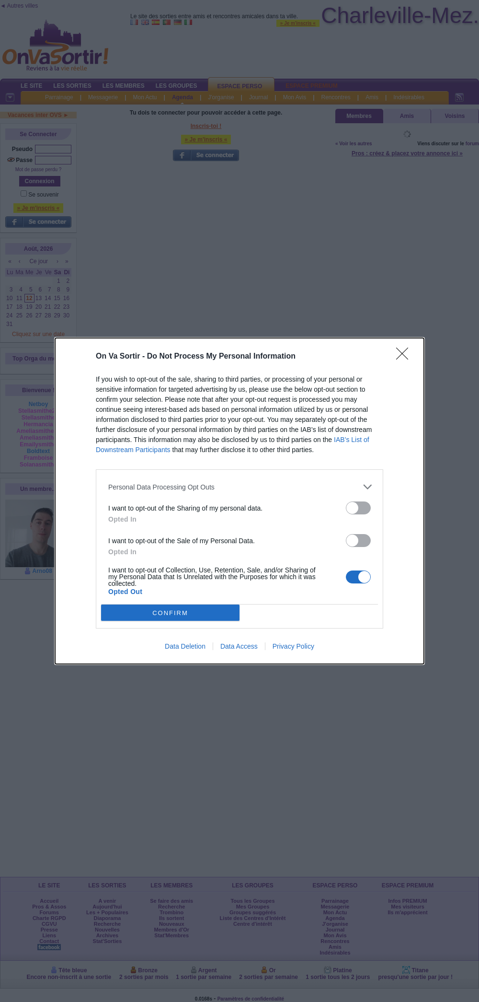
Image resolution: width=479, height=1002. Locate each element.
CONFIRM (170, 612)
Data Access (239, 646)
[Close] (405, 357)
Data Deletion (185, 646)
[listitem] (239, 487)
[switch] (358, 507)
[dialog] (239, 501)
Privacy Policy (293, 646)
